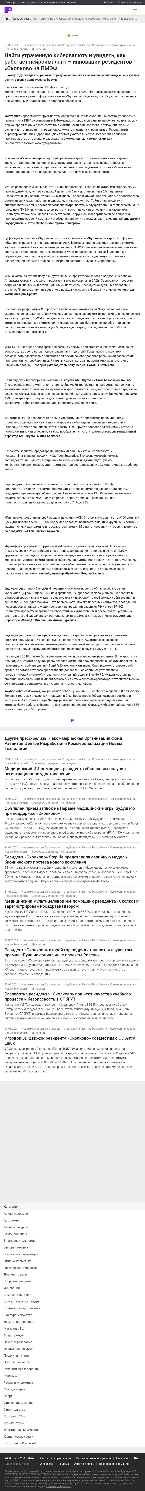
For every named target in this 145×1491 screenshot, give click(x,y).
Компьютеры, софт (17, 1295)
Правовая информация (114, 1464)
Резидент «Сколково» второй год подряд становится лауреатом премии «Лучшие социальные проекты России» (68, 952)
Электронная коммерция (21, 1430)
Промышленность (17, 1362)
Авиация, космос (16, 1213)
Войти (109, 2)
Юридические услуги (18, 1436)
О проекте (46, 1464)
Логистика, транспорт (19, 1322)
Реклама (63, 1464)
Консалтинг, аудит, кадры (22, 1301)
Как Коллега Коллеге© (20, 1443)
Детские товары (15, 1274)
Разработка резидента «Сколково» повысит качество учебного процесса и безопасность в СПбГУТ (68, 996)
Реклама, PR (12, 1376)
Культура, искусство (18, 1315)
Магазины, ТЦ (14, 1328)
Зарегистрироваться (129, 2)
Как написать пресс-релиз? (93, 1458)
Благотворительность (19, 1240)
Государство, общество (20, 1268)
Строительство (14, 1409)
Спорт (8, 1396)
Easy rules (122, 1458)
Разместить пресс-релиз (55, 1458)
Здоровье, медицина (45, 763)
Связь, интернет (15, 1389)
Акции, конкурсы (16, 1227)
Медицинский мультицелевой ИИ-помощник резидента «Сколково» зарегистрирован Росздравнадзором (72, 904)
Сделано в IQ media (17, 1464)
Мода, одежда (14, 1335)
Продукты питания (17, 1355)
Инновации (39, 49)
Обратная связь (84, 1464)
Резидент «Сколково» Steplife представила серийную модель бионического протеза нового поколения (66, 859)
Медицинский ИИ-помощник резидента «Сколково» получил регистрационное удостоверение (65, 771)
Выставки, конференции (21, 1254)
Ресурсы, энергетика (18, 1382)
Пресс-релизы (20, 18)
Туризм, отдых (14, 1423)
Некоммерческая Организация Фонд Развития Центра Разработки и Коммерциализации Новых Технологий (63, 743)
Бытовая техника (16, 1247)
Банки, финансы (15, 1234)
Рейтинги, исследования (21, 1369)
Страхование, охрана (18, 1403)
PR (6, 18)
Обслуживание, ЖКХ (18, 1349)
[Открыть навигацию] (135, 9)
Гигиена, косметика (18, 1261)
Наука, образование (18, 1342)
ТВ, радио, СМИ (14, 1416)
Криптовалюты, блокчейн (22, 1308)
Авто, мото (11, 1220)
